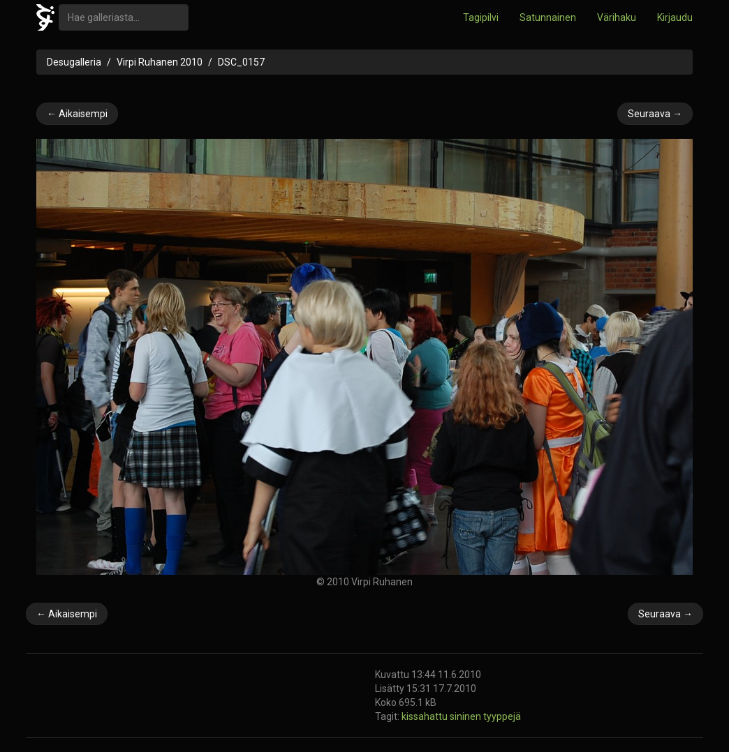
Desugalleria (74, 62)
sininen (466, 716)
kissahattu (426, 716)
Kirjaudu (675, 17)
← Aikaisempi (77, 113)
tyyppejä (502, 716)
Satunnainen (548, 17)
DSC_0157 (241, 62)
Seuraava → (655, 113)
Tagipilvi (481, 17)
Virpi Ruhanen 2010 (159, 62)
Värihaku (616, 17)
